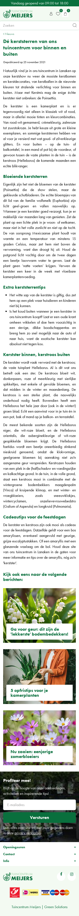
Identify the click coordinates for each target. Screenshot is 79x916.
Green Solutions (55, 906)
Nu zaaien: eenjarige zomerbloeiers (32, 754)
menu (74, 14)
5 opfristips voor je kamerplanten (29, 692)
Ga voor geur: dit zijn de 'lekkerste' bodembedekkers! (39, 631)
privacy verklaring (28, 832)
